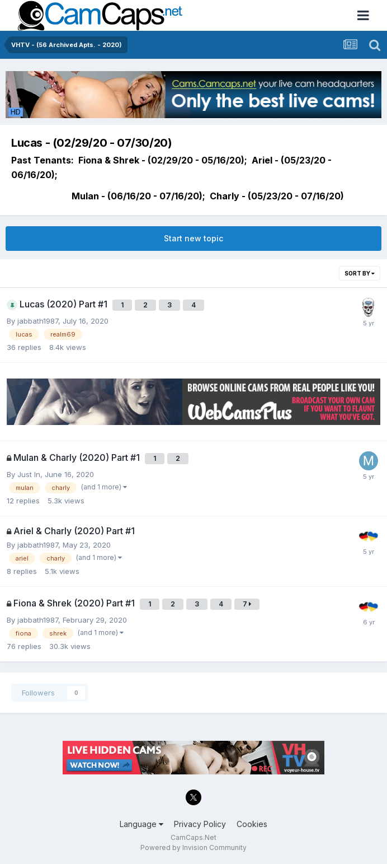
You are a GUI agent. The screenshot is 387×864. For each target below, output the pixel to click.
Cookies (252, 824)
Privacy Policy (200, 824)
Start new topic (193, 238)
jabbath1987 (37, 320)
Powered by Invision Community (193, 847)
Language (141, 824)
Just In (28, 474)
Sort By (359, 273)
